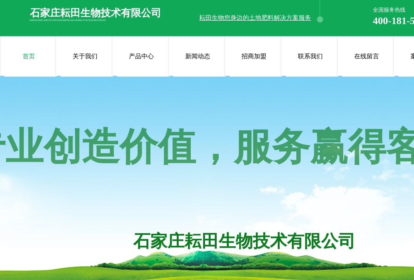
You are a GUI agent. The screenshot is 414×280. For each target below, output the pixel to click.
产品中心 (141, 56)
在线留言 (366, 56)
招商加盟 (254, 56)
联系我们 (310, 56)
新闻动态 (197, 56)
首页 (29, 56)
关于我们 (85, 56)
